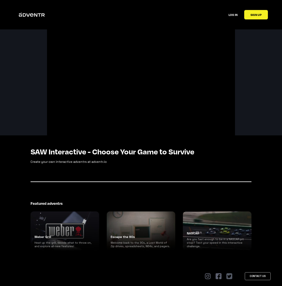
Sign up (256, 14)
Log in (233, 14)
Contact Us (258, 276)
